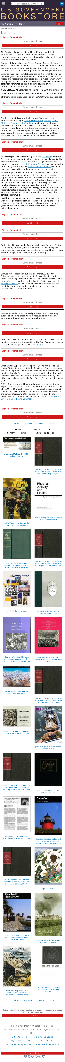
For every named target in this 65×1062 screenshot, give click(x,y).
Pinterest (39, 1056)
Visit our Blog (32, 1053)
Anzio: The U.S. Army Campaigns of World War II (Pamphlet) (48, 941)
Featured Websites (47, 1044)
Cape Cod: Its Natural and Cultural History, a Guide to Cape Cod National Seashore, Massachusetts (48, 841)
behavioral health (9, 283)
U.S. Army (46, 156)
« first (16, 423)
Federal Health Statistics (22, 123)
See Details (32, 1015)
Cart (60, 24)
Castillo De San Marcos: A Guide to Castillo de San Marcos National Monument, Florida (16, 937)
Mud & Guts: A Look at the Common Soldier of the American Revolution (17, 732)
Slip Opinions (36, 344)
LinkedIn (43, 1056)
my (9, 24)
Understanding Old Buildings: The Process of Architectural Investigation (16, 837)
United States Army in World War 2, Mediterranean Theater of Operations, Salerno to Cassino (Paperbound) (16, 992)
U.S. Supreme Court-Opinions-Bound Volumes (30, 397)
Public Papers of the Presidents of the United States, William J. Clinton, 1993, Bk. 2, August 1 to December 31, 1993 (16, 787)
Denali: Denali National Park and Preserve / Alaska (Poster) (16, 692)
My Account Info (21, 1040)
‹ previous (29, 423)
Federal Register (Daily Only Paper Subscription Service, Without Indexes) (48, 989)
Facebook (25, 1056)
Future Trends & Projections (37, 120)
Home (3, 28)
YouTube (36, 1056)
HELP (22, 24)
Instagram (32, 1056)
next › (41, 423)
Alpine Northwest (48, 889)
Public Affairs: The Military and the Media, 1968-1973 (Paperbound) (16, 524)
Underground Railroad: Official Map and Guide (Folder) (16, 455)
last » (51, 423)
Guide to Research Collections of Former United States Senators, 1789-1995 (48, 659)
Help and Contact (42, 1037)
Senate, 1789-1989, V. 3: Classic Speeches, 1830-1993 (48, 791)
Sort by (11, 432)
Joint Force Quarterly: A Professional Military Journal (48, 748)
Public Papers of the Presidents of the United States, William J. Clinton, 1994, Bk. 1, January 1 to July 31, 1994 (48, 700)
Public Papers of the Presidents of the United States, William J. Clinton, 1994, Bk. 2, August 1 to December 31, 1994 (48, 564)
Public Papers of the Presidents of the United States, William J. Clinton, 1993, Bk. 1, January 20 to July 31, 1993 (16, 882)
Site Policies (19, 1037)
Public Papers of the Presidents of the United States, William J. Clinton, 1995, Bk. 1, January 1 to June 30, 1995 (48, 472)
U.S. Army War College (34, 164)
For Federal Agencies (18, 1044)
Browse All (12, 28)
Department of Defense (39, 166)
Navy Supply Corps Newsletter (17, 611)
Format (19, 429)
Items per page (41, 432)
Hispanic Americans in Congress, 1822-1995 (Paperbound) (48, 612)
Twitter (29, 1056)
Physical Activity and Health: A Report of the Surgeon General (48, 519)
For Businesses (45, 1040)
